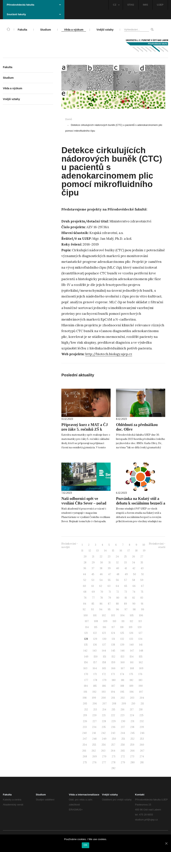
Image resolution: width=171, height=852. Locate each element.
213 (95, 709)
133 (131, 639)
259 (132, 744)
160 (123, 662)
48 (117, 574)
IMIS (145, 4)
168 (132, 668)
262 (94, 750)
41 (125, 568)
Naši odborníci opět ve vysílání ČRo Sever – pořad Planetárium (83, 503)
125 (122, 633)
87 (109, 603)
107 (87, 621)
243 (113, 733)
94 (100, 609)
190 (141, 685)
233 (85, 727)
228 (104, 721)
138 (113, 644)
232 (142, 721)
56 (117, 580)
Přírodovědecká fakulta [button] (34, 4)
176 (140, 674)
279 (123, 762)
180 (114, 680)
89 (125, 603)
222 (113, 715)
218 (141, 709)
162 (141, 662)
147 (132, 650)
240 (84, 733)
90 (133, 603)
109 (105, 621)
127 (140, 633)
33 (125, 562)
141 (141, 644)
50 (134, 574)
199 (94, 697)
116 (104, 627)
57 (125, 580)
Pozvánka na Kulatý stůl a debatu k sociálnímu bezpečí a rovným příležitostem (140, 503)
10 (144, 544)
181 (122, 680)
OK (85, 845)
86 (101, 603)
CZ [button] (116, 4)
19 (144, 550)
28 (85, 562)
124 (113, 633)
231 (132, 721)
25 (125, 556)
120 (140, 627)
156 (86, 662)
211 (142, 703)
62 (100, 586)
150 (96, 656)
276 (94, 762)
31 (109, 562)
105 (132, 615)
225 (141, 715)
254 (85, 744)
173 (113, 674)
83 (141, 597)
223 (122, 715)
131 (113, 639)
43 (142, 568)
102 (104, 615)
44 (84, 574)
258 (123, 744)
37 (93, 568)
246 (142, 733)
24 (117, 556)
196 (132, 691)
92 (84, 609)
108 (96, 621)
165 (104, 668)
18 (136, 550)
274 (142, 756)
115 (95, 627)
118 (121, 627)
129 (95, 639)
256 (104, 744)
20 (85, 556)
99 (142, 609)
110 (114, 621)
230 (123, 721)
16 (121, 550)
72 (117, 591)
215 (113, 709)
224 (132, 715)
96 (117, 609)
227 (95, 721)
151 (104, 656)
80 (117, 597)
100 (86, 615)
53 (93, 580)
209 (124, 703)
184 (86, 685)
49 (126, 574)
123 (104, 633)
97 (125, 609)
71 (109, 591)
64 (117, 586)
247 (85, 738)
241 (94, 733)
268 (85, 756)
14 (105, 550)
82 (133, 597)
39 (109, 568)
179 (104, 680)
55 (109, 580)
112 (131, 621)
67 (142, 586)
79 (109, 597)
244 (123, 733)
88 (117, 603)
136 (95, 644)
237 (123, 727)
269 (94, 756)
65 (125, 586)
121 (86, 633)
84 (84, 603)
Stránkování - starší (157, 545)
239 (142, 727)
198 (85, 697)
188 (122, 685)
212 (86, 709)
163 (85, 668)
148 (141, 650)
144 (104, 650)
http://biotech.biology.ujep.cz (108, 354)
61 (92, 586)
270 (104, 756)
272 (123, 756)
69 (93, 591)
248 (94, 738)
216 (122, 709)
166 (113, 668)
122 (95, 633)
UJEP (160, 4)
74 (133, 591)
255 (94, 744)
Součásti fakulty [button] (34, 14)
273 (132, 756)
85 (93, 603)
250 (114, 738)
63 (109, 586)
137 (104, 644)
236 (113, 727)
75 (142, 591)
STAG (130, 4)
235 (104, 727)
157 (95, 662)
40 (117, 568)
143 (95, 650)
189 (131, 685)
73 (125, 591)
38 (101, 568)
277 (104, 762)
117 (113, 627)
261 (84, 750)
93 (92, 609)
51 (142, 574)
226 (85, 721)
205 (85, 703)
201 (113, 697)
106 (141, 615)
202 (122, 697)
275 (85, 762)
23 (109, 556)
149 (86, 656)
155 (141, 656)
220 (94, 715)
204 (142, 697)
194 (113, 691)
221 (104, 715)
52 (84, 580)
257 (113, 744)
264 (113, 750)
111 (123, 621)
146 (123, 650)
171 (95, 674)
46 (101, 574)
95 (109, 609)
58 (133, 580)
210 (133, 703)
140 (132, 644)
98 (134, 609)
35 (141, 562)
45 (92, 574)
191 (85, 691)
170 (86, 674)
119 (130, 627)
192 (94, 691)
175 (131, 674)
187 (113, 685)
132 (122, 639)
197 (141, 691)
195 (122, 691)
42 (133, 568)
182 (131, 680)
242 (103, 733)
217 (131, 709)
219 (85, 715)
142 (85, 650)
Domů (68, 119)
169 (141, 668)
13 (97, 550)
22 (101, 556)
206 (95, 703)
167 (123, 668)
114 (87, 627)
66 (134, 586)
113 (140, 621)
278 (113, 762)
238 (132, 727)
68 (84, 591)
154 (131, 656)
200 (103, 697)
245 (132, 733)
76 (85, 597)
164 (95, 668)
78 (101, 597)
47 (109, 574)
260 (142, 744)
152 (113, 656)
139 (122, 644)
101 (95, 615)
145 (113, 650)
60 (84, 586)
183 (140, 680)
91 (142, 603)
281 (142, 762)
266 (132, 750)
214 (104, 709)
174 (122, 674)
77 (93, 597)
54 (101, 580)
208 (114, 703)
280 (132, 762)
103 (113, 615)
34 (133, 562)
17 (129, 550)
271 (113, 756)
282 (113, 768)
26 (133, 556)
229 (113, 721)
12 (90, 550)
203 (132, 697)
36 (84, 568)
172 (104, 674)
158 (104, 662)
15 (113, 550)
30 (101, 562)
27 (141, 556)
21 (93, 556)
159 (113, 662)
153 (122, 656)
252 (132, 738)
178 (95, 680)
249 (104, 738)
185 (95, 685)
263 (103, 750)
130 (104, 639)
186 (104, 685)
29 (93, 562)
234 (94, 727)
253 (142, 738)
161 (131, 662)
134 (140, 639)
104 (122, 615)
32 (117, 562)
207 (104, 703)
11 (82, 550)
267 (142, 750)
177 (86, 680)
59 (141, 580)
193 (104, 691)
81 (126, 597)
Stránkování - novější (69, 545)
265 (123, 750)
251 (123, 738)
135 (86, 644)
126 (131, 633)
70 (101, 591)
